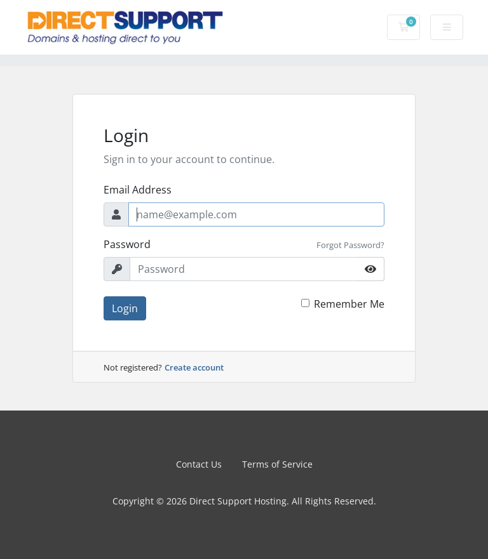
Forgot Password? (350, 245)
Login (125, 308)
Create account (194, 367)
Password (127, 244)
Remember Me (349, 304)
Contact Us (199, 464)
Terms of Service (277, 464)
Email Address (138, 190)
